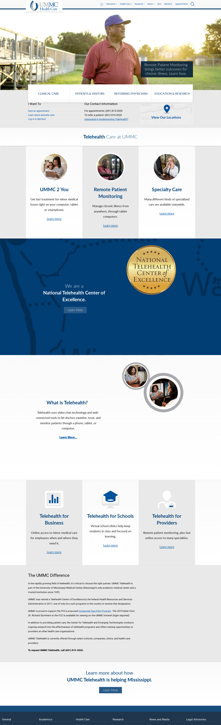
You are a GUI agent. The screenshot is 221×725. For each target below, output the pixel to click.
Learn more (54, 219)
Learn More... (68, 437)
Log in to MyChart (37, 119)
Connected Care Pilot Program (95, 611)
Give (159, 4)
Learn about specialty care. (41, 115)
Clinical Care (48, 93)
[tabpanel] (110, 49)
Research (139, 4)
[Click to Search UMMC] (192, 4)
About (150, 4)
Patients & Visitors (89, 93)
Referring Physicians (131, 93)
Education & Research (172, 93)
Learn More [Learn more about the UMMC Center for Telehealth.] (75, 310)
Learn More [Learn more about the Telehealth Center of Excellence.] (110, 690)
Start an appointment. (39, 111)
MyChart (168, 4)
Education (110, 4)
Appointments (181, 4)
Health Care (125, 4)
